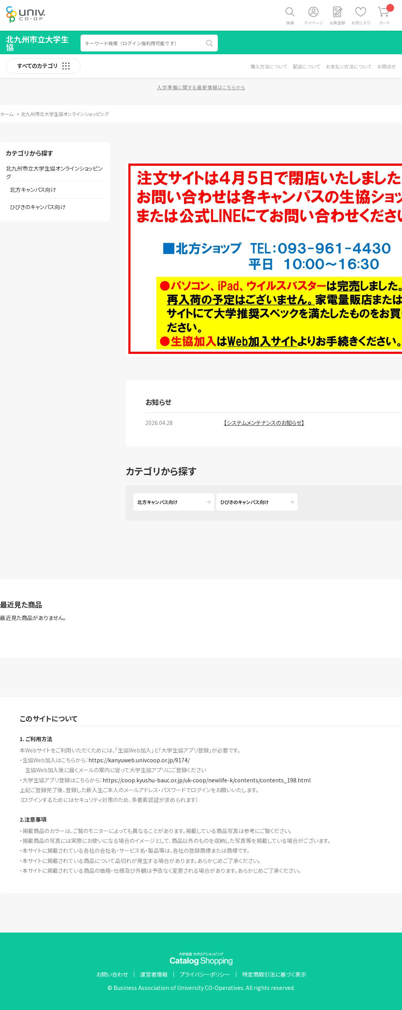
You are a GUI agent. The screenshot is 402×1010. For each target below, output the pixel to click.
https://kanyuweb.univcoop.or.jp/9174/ (139, 760)
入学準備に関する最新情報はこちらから (201, 87)
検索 (290, 23)
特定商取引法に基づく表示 (274, 974)
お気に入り (360, 23)
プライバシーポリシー (205, 974)
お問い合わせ (112, 974)
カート (387, 15)
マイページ (313, 23)
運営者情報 (154, 974)
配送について (306, 66)
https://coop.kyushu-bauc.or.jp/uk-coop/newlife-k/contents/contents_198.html (206, 780)
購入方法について (268, 66)
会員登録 (337, 23)
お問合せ (386, 66)
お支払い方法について (348, 66)
